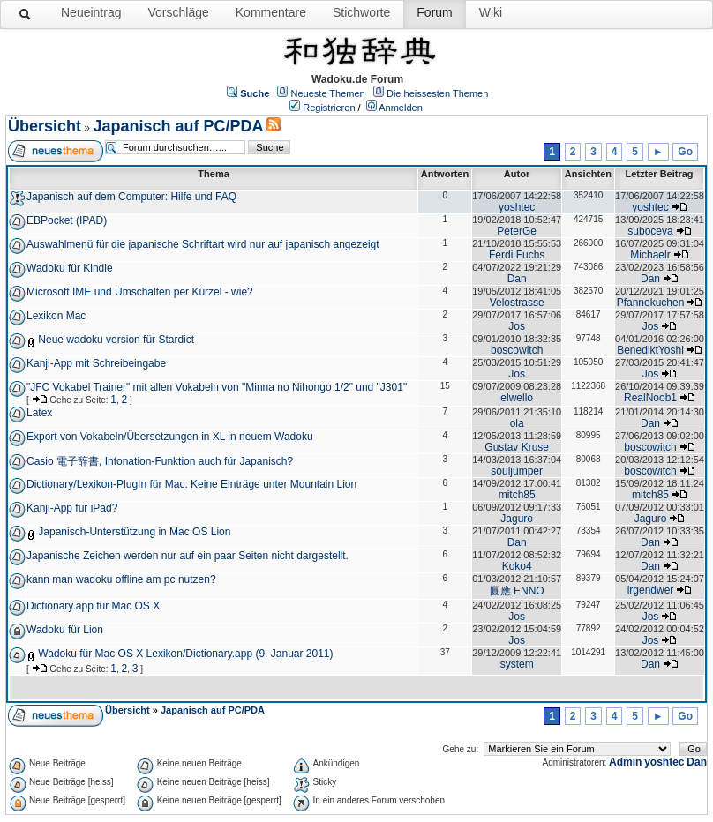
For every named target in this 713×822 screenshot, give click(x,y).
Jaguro (516, 518)
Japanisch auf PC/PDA (178, 126)
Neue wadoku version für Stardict (116, 339)
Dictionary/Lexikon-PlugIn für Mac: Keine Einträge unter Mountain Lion (191, 484)
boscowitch (517, 350)
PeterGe (517, 231)
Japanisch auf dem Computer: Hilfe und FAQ (131, 197)
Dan (517, 279)
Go (685, 152)
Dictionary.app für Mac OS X (93, 606)
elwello (516, 398)
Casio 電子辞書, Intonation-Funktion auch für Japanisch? (159, 461)
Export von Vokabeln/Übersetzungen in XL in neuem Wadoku (169, 436)
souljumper (517, 471)
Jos (516, 326)
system (517, 664)
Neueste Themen (328, 93)
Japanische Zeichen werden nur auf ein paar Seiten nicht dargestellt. (187, 555)
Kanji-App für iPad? (71, 508)
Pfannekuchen (651, 302)
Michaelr (650, 255)
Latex (39, 413)
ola (517, 423)
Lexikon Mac (56, 316)
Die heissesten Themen (437, 93)
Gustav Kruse (516, 447)
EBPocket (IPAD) (66, 220)
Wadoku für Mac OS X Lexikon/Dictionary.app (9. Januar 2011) (185, 653)
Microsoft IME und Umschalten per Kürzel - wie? (139, 292)
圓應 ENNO (517, 591)
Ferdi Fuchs (516, 255)
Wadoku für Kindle (69, 268)
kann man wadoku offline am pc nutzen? (121, 579)
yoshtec (517, 207)
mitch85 (517, 495)
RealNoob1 (650, 398)
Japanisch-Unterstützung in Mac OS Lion (134, 532)
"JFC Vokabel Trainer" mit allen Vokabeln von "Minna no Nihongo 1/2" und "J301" (216, 387)
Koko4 (517, 566)
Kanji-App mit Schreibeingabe (96, 363)
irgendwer (650, 590)
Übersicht (44, 126)
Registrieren (329, 107)
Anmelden (401, 107)
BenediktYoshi (650, 350)
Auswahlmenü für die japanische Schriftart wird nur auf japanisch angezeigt (202, 244)
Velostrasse (517, 302)
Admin (625, 762)
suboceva (649, 231)
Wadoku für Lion (64, 630)
